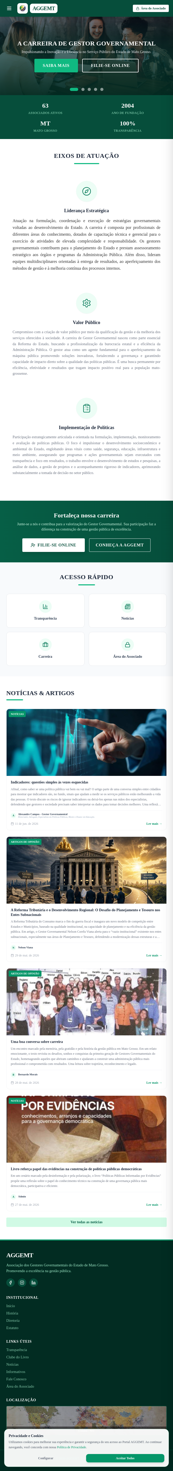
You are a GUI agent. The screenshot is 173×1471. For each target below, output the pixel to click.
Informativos (15, 1372)
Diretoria (13, 1321)
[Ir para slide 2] (83, 89)
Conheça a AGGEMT (120, 545)
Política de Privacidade (71, 1447)
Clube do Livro (17, 1357)
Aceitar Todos (125, 1458)
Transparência (16, 1350)
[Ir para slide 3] (89, 89)
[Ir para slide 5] (101, 89)
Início (10, 1306)
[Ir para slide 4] (95, 89)
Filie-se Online (110, 65)
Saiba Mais (56, 65)
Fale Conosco (16, 1379)
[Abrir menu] (9, 8)
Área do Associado (20, 1386)
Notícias (12, 1364)
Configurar (45, 1458)
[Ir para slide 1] (74, 89)
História (12, 1313)
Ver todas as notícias (87, 1222)
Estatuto (12, 1328)
